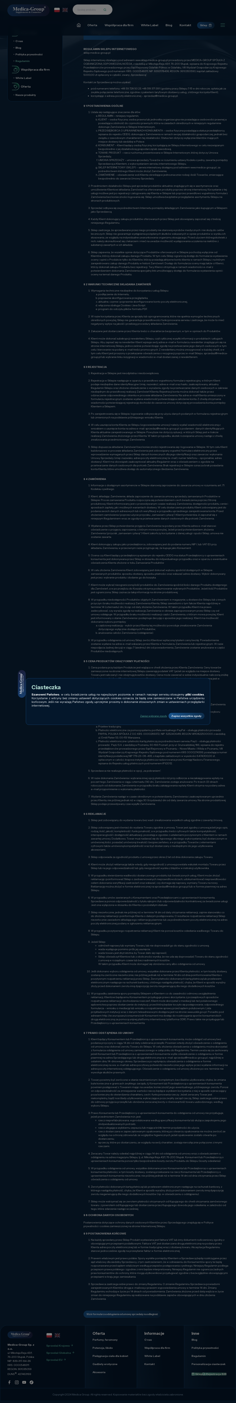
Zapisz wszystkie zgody (181, 716)
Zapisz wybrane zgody (140, 716)
